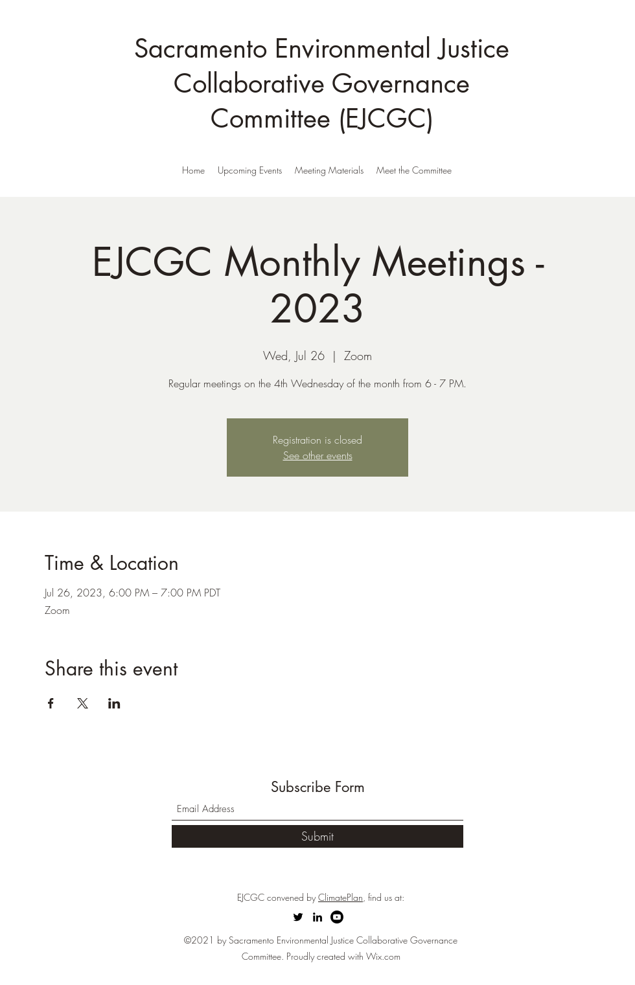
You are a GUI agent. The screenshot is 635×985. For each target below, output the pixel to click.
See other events (317, 455)
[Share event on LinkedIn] (114, 703)
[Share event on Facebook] (51, 703)
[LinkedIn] (317, 917)
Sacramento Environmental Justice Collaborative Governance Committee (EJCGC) (321, 83)
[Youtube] (336, 917)
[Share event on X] (82, 703)
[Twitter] (298, 917)
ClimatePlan (340, 897)
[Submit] (317, 836)
